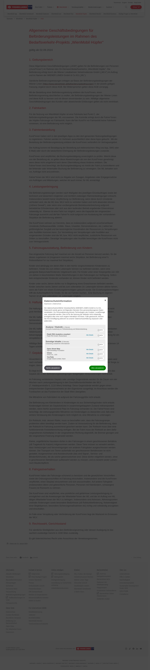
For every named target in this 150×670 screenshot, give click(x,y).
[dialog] (75, 335)
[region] (75, 343)
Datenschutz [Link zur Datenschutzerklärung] (57, 304)
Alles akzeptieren (97, 368)
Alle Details (89, 335)
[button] (98, 330)
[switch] (100, 329)
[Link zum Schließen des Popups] (105, 300)
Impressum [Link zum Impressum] (48, 304)
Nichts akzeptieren (53, 368)
